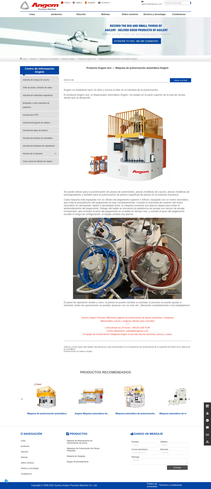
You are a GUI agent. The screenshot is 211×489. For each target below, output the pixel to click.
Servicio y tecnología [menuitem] (154, 14)
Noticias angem (68, 59)
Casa (24, 59)
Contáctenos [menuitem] (179, 14)
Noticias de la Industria (49, 59)
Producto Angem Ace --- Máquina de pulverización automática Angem (107, 59)
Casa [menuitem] (32, 14)
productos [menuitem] (56, 14)
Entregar (177, 467)
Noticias (33, 59)
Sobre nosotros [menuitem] (130, 14)
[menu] (105, 14)
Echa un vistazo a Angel (81, 351)
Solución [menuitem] (81, 14)
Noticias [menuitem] (105, 14)
